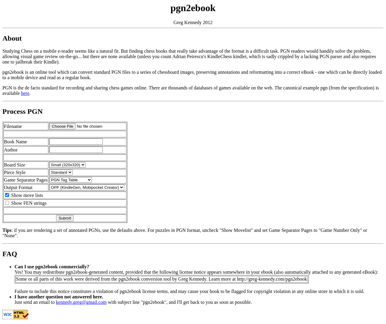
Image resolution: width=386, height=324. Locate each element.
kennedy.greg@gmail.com (81, 302)
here (25, 93)
